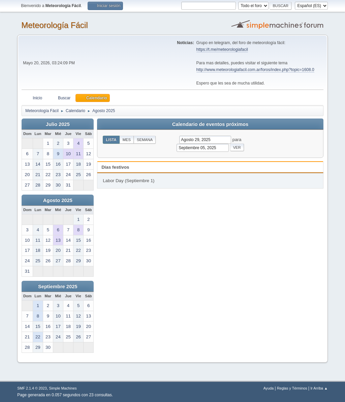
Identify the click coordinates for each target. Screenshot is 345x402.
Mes (127, 140)
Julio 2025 (58, 124)
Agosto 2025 (57, 200)
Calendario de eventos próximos (210, 124)
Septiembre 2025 (57, 286)
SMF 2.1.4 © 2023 (32, 388)
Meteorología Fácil (54, 25)
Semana (145, 140)
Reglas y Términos (292, 388)
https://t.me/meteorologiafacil (222, 49)
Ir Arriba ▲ (318, 388)
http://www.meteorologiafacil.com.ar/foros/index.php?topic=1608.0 (255, 69)
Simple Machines (63, 388)
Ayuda (268, 388)
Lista (111, 140)
